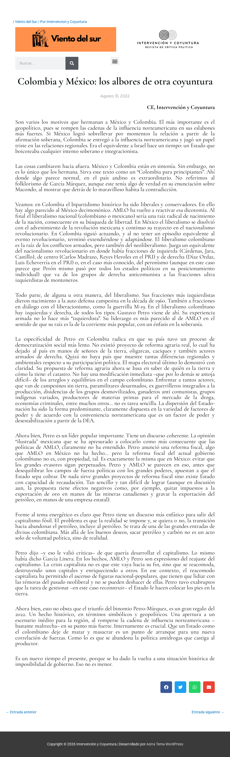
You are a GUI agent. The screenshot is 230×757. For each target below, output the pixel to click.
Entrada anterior (21, 712)
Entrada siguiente (208, 712)
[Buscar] (71, 63)
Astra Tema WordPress (164, 744)
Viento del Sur (26, 22)
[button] (115, 61)
